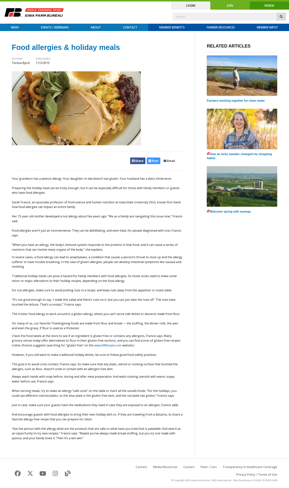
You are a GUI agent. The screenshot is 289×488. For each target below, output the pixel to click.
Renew (269, 6)
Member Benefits (172, 27)
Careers (189, 467)
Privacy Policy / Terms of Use (256, 474)
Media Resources (165, 467)
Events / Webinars (55, 27)
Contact (130, 27)
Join (230, 6)
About (96, 27)
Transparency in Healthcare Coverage (250, 467)
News (15, 27)
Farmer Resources (221, 27)
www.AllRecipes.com (107, 345)
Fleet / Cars (209, 467)
